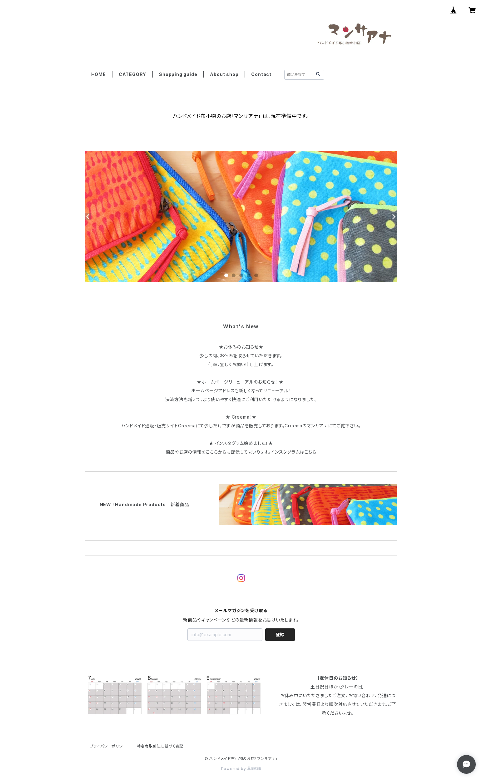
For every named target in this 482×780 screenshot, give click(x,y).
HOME (98, 74)
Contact (261, 74)
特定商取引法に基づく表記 (160, 746)
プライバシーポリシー (108, 746)
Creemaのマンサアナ (306, 425)
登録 (280, 634)
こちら (310, 452)
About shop (224, 74)
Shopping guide (178, 74)
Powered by (241, 768)
